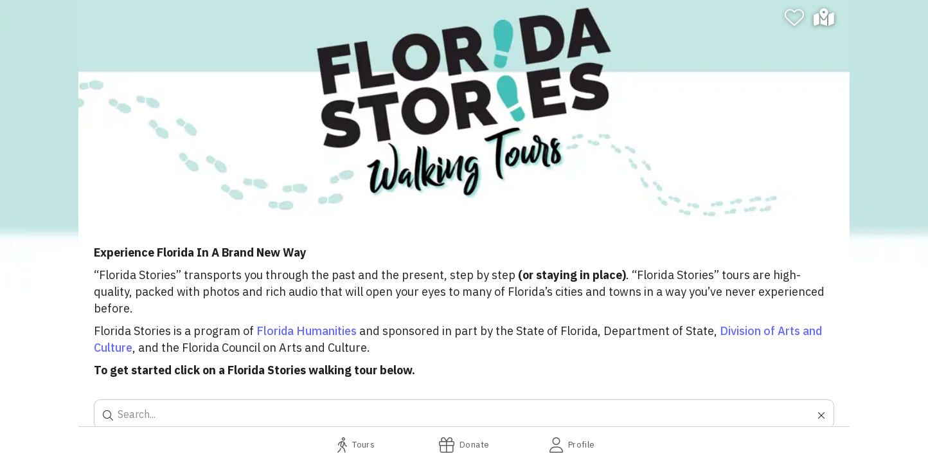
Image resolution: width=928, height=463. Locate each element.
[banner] (464, 109)
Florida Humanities (306, 330)
